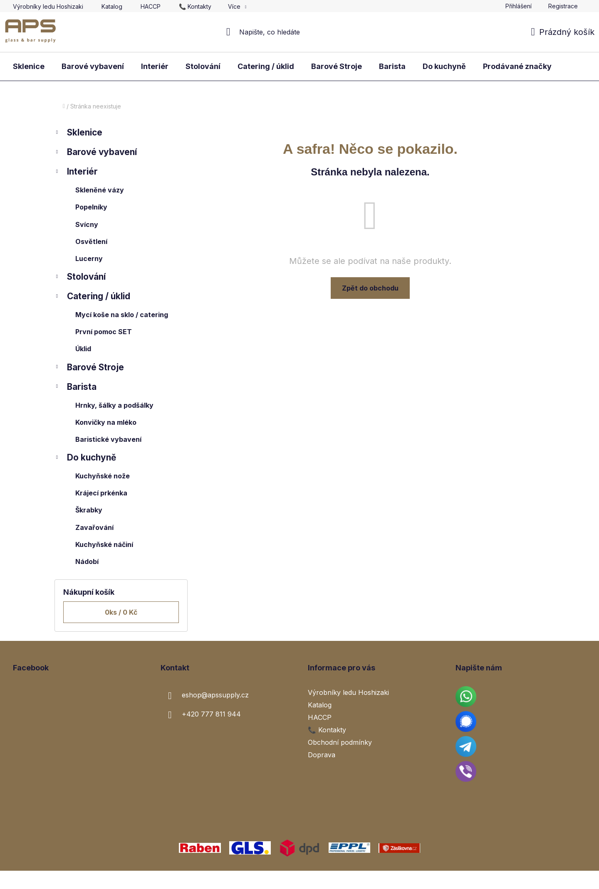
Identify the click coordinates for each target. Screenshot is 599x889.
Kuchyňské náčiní (104, 544)
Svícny (86, 224)
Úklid (83, 349)
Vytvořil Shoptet (560, 880)
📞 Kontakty (195, 6)
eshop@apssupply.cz (215, 695)
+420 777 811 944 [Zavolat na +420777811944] (211, 714)
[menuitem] (29, 66)
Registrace (563, 6)
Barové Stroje (89, 368)
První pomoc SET (103, 332)
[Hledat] (299, 32)
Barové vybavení (95, 153)
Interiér (76, 172)
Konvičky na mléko (105, 422)
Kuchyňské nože (102, 476)
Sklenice (78, 133)
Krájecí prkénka (101, 493)
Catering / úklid (92, 297)
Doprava (321, 755)
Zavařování (94, 527)
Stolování (80, 277)
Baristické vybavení (108, 439)
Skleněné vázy (99, 190)
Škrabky (88, 510)
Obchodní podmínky (340, 742)
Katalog (111, 6)
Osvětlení (91, 241)
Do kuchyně (85, 458)
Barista (75, 388)
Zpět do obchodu (370, 288)
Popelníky (91, 207)
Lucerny (89, 258)
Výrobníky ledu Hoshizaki (48, 6)
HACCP (151, 6)
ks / (121, 612)
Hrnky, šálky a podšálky (114, 405)
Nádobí (87, 561)
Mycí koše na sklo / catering (121, 314)
